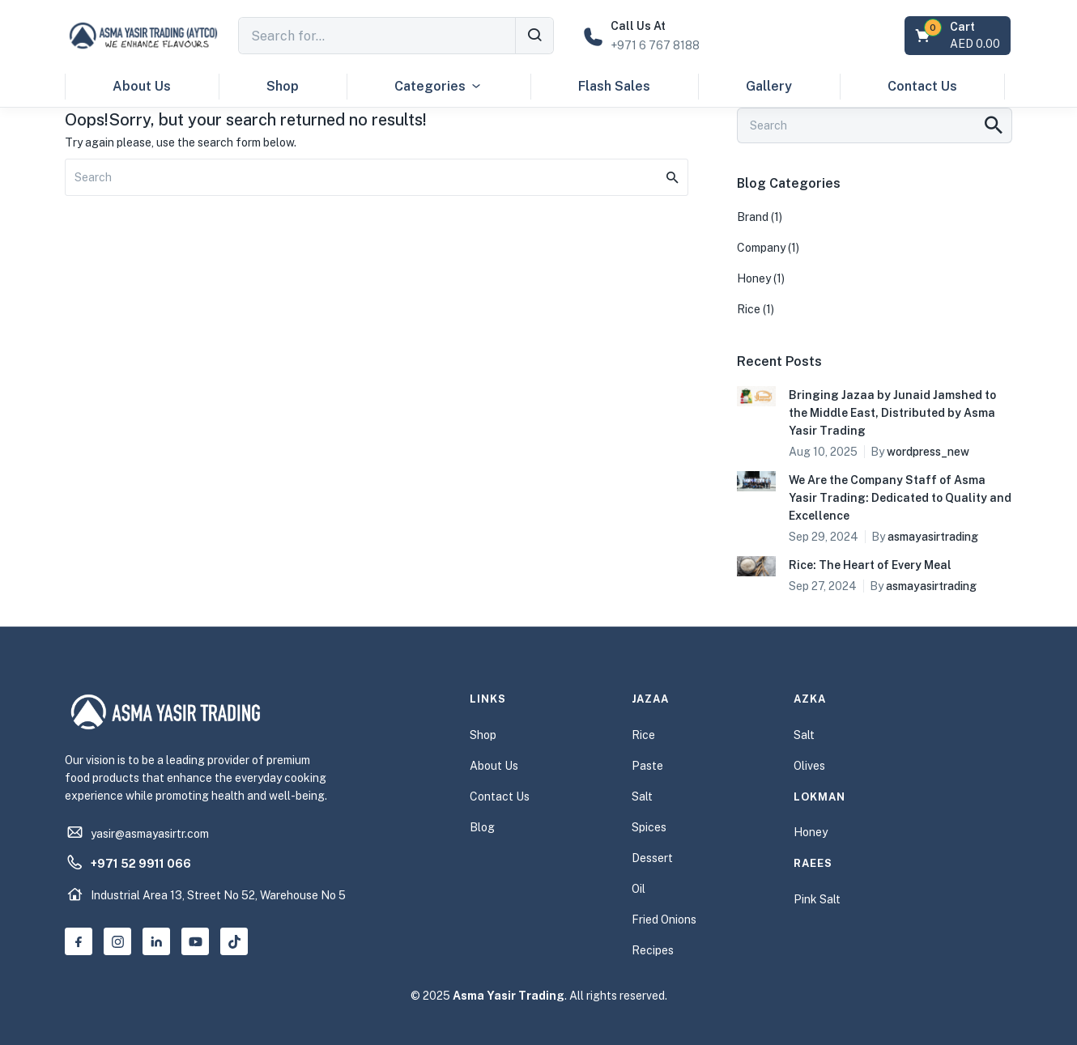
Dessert (652, 858)
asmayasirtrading (933, 536)
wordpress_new (928, 451)
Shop (282, 86)
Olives (809, 765)
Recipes (653, 950)
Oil (638, 888)
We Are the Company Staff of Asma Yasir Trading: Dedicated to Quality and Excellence (900, 498)
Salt (642, 796)
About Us (142, 86)
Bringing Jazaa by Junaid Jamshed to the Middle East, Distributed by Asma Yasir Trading (892, 413)
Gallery (769, 86)
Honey (754, 278)
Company (761, 247)
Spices (649, 827)
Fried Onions (664, 919)
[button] (958, 36)
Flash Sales (614, 86)
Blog (482, 827)
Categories (438, 87)
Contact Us (922, 86)
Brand (752, 216)
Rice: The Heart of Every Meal (870, 565)
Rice (748, 309)
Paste (647, 765)
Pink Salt (817, 899)
